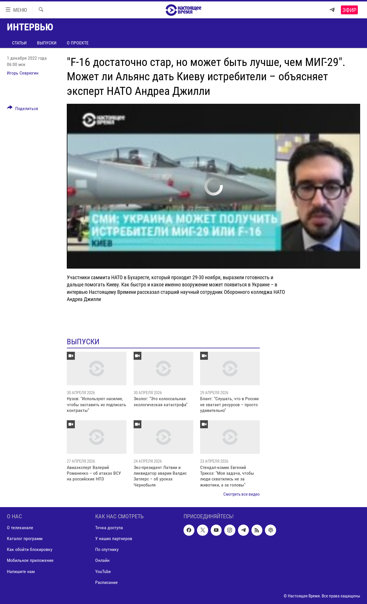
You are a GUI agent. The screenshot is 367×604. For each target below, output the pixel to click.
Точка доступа (109, 527)
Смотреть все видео (241, 494)
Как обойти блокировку (29, 549)
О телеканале (20, 527)
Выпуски (46, 43)
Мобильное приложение (30, 560)
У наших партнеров (113, 538)
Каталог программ (24, 538)
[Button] (22, 109)
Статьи (19, 43)
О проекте (78, 43)
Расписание (106, 582)
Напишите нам (21, 571)
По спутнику (107, 549)
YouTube (103, 571)
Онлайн (102, 560)
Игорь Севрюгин (22, 73)
